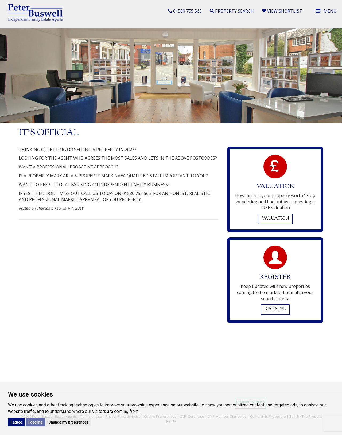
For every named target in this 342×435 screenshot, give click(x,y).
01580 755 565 (185, 11)
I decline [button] (35, 422)
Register (275, 309)
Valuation (275, 218)
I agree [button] (16, 422)
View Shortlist (282, 11)
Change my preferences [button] (68, 422)
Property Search (232, 11)
